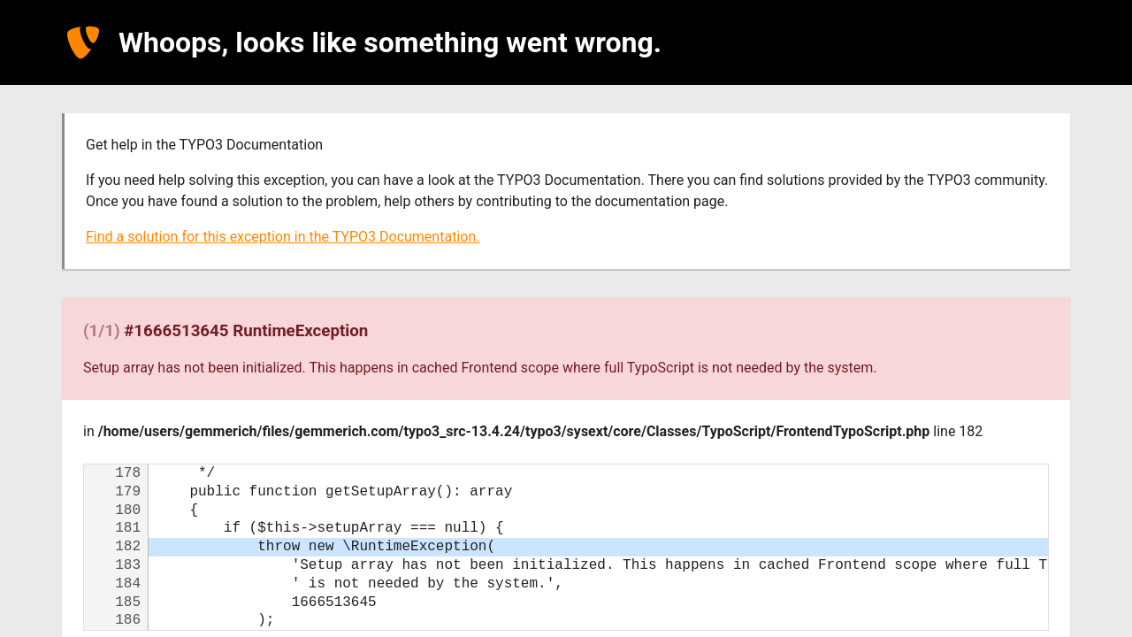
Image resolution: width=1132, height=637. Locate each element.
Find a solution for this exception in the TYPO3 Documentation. (282, 236)
